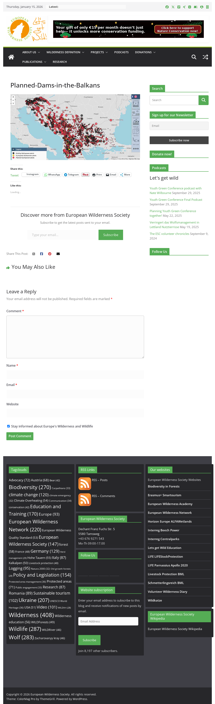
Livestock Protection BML (166, 574)
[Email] (179, 126)
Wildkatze (155, 600)
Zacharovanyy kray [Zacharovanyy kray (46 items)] (50, 638)
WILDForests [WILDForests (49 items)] (43, 622)
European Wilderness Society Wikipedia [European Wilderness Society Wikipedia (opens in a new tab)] (175, 629)
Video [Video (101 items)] (47, 607)
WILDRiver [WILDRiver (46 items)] (51, 630)
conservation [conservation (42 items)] (19, 507)
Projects (97, 52)
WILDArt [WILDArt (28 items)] (64, 607)
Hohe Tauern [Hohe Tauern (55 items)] (39, 558)
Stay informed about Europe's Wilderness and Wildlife (50, 426)
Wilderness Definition (63, 52)
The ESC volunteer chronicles (169, 234)
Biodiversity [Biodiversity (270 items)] (30, 487)
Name (12, 365)
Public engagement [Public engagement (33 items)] (29, 587)
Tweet (14, 174)
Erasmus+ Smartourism (164, 495)
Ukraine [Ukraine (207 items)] (34, 600)
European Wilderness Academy (170, 504)
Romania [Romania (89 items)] (21, 593)
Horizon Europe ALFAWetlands (170, 521)
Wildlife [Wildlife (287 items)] (25, 628)
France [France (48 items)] (22, 551)
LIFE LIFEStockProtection (165, 556)
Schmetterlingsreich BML (166, 583)
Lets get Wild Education (164, 548)
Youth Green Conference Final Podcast (176, 200)
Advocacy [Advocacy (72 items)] (19, 480)
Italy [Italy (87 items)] (59, 557)
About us (29, 52)
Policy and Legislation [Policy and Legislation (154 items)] (42, 575)
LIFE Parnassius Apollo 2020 (168, 565)
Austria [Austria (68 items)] (40, 480)
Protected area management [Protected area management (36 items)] (27, 581)
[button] (38, 52)
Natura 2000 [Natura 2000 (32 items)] (40, 568)
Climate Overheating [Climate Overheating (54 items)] (31, 500)
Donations (143, 52)
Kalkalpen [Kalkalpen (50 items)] (18, 563)
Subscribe (110, 235)
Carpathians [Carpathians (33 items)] (61, 488)
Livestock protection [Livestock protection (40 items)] (43, 563)
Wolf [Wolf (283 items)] (21, 637)
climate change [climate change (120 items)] (29, 494)
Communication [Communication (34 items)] (60, 500)
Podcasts (121, 52)
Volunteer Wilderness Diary (167, 592)
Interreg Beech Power (163, 530)
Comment (15, 311)
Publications (32, 62)
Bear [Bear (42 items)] (55, 480)
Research (60, 62)
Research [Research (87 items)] (54, 586)
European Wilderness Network (170, 513)
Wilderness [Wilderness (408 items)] (31, 615)
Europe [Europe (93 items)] (49, 514)
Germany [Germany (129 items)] (45, 551)
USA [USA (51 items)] (30, 607)
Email (11, 385)
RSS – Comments (96, 496)
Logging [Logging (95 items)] (19, 568)
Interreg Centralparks (163, 539)
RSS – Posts (93, 480)
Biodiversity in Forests (163, 486)
